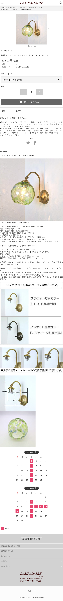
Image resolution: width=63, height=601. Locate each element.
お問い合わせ (5, 566)
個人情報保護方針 (7, 551)
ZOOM (33, 47)
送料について (5, 556)
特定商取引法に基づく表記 (10, 546)
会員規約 (4, 561)
